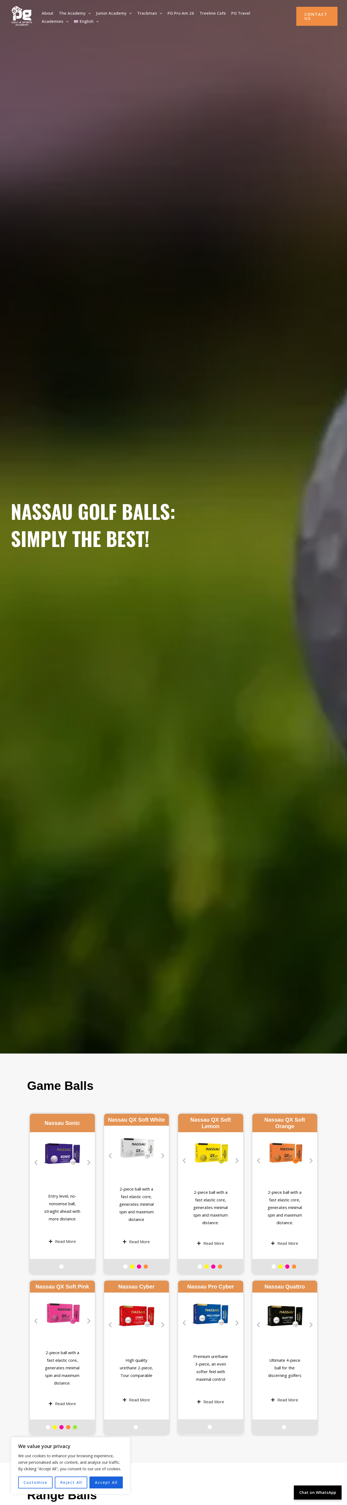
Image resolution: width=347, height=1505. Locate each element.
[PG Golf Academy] (21, 15)
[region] (70, 1465)
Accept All (106, 1482)
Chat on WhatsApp (317, 1492)
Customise (35, 1482)
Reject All (71, 1482)
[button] (88, 12)
